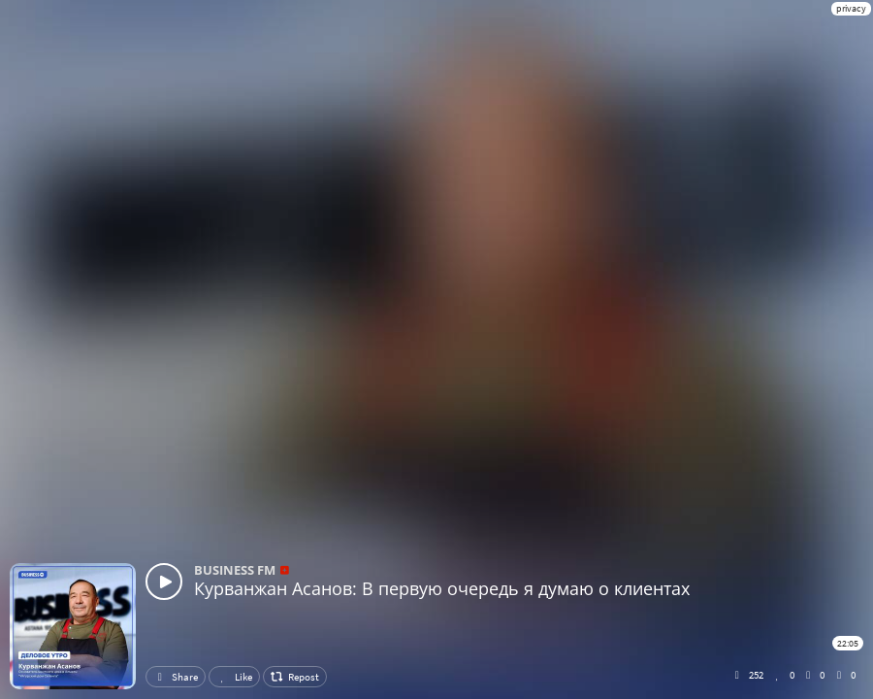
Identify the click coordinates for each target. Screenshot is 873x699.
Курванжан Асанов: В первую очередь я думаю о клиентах (442, 588)
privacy (851, 8)
